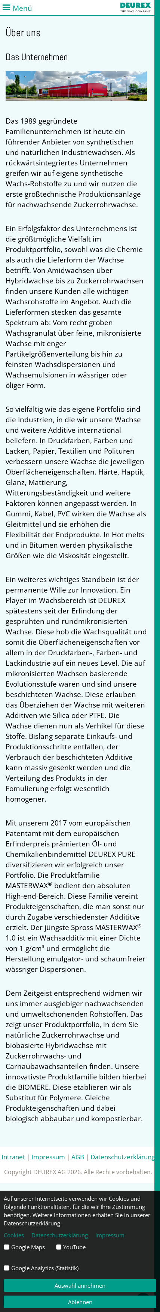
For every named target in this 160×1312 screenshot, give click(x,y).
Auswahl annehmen (80, 1285)
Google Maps (28, 1247)
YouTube (74, 1247)
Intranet (13, 1156)
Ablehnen (80, 1302)
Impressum (48, 1156)
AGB (77, 1156)
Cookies (14, 1235)
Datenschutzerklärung (122, 1156)
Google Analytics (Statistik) (45, 1268)
